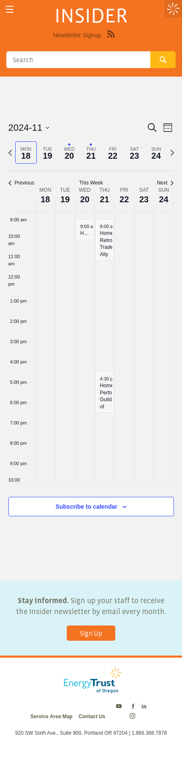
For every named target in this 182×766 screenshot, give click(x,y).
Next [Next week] (165, 183)
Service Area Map (51, 716)
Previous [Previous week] (21, 183)
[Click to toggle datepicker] (29, 128)
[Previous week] (10, 153)
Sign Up (91, 633)
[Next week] (172, 153)
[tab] (26, 152)
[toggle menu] (9, 9)
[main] (91, 329)
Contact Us (92, 716)
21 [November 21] (104, 199)
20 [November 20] (85, 199)
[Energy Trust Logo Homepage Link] (91, 689)
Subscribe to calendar (86, 506)
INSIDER (91, 15)
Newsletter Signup (77, 35)
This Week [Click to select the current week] (91, 183)
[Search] (78, 59)
